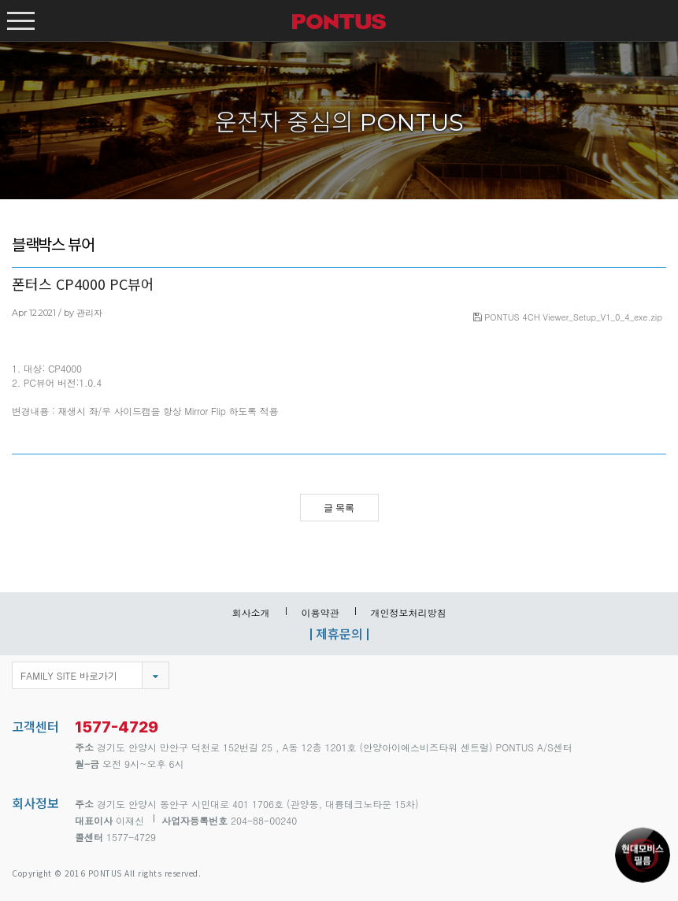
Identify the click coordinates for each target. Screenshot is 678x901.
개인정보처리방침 (408, 612)
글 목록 (339, 508)
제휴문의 (339, 633)
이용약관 (320, 612)
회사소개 (251, 612)
